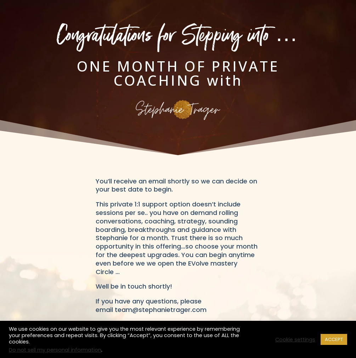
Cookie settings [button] (295, 339)
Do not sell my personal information (55, 349)
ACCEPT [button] (334, 339)
